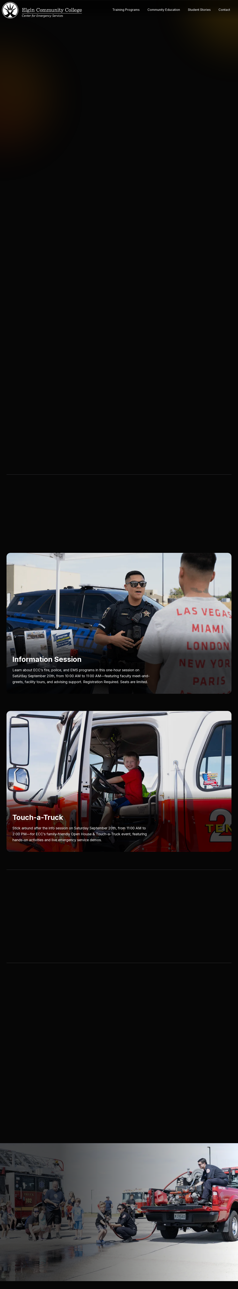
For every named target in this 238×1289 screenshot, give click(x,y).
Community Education (163, 10)
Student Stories (199, 10)
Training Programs (126, 10)
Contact (224, 10)
